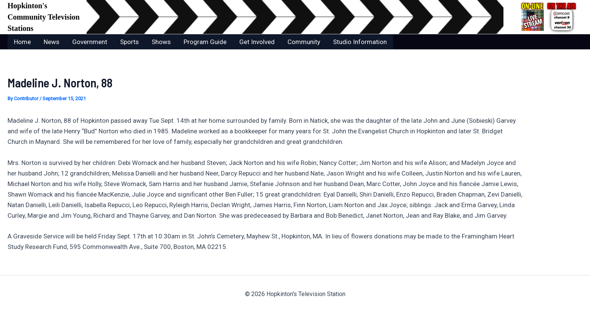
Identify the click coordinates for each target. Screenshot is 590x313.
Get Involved (257, 42)
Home (22, 42)
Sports (129, 42)
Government (89, 42)
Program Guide (205, 42)
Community (303, 42)
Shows (161, 42)
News (51, 42)
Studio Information (360, 42)
